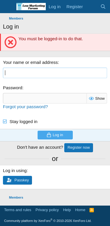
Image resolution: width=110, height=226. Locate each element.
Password (12, 87)
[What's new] (91, 6)
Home (80, 210)
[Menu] (8, 7)
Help (67, 210)
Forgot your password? (25, 106)
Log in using (15, 170)
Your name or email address (30, 62)
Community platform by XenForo (48, 221)
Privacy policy (47, 210)
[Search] (103, 6)
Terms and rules (17, 210)
